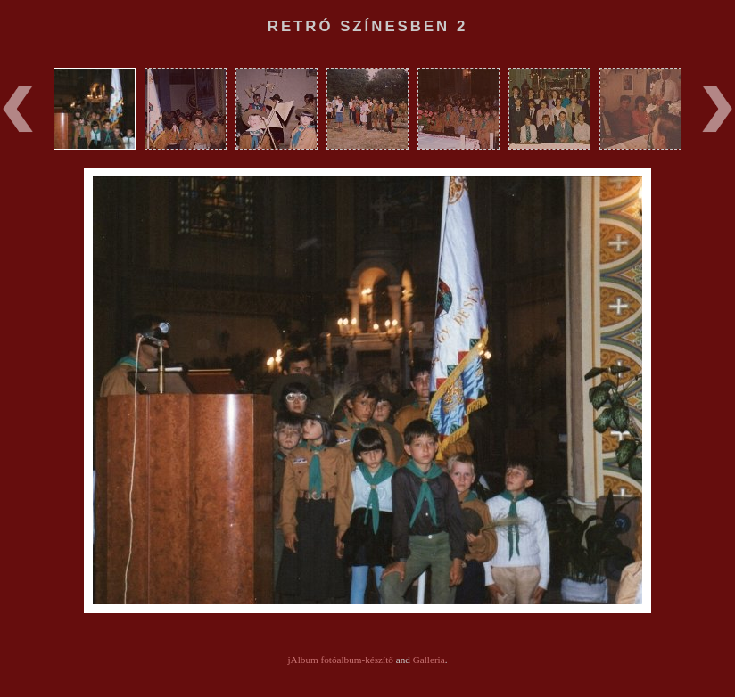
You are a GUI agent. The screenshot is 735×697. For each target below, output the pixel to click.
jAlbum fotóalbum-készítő (340, 659)
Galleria (429, 659)
